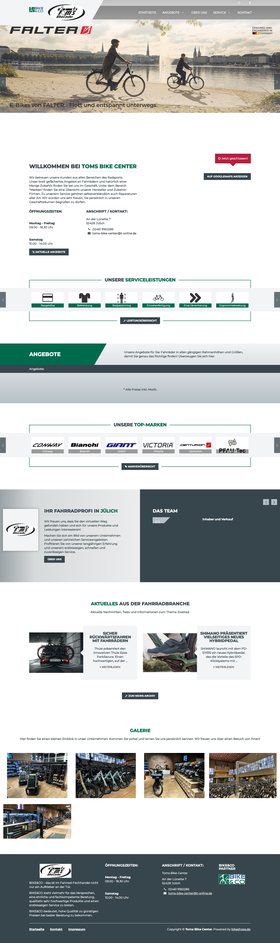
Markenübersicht (140, 466)
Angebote (170, 12)
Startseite (147, 12)
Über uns (199, 12)
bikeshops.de (240, 929)
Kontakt (244, 12)
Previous (3, 81)
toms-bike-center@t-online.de (114, 233)
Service (219, 12)
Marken (35, 190)
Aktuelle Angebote (48, 251)
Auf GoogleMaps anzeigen (227, 176)
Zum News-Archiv (140, 695)
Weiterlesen (110, 667)
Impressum (76, 929)
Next (277, 81)
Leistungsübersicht (140, 320)
